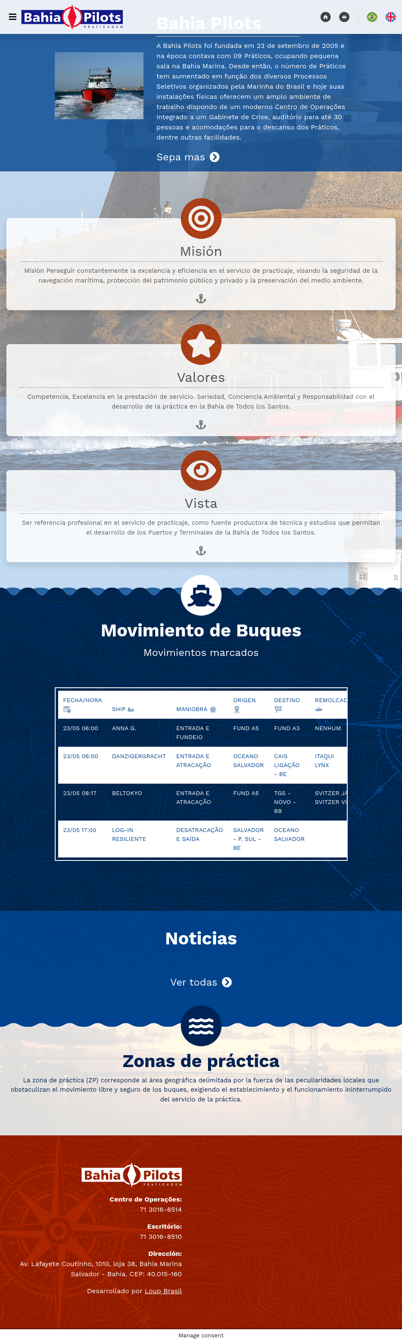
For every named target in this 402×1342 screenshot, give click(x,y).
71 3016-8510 (161, 1237)
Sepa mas (187, 157)
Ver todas (201, 982)
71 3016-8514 (161, 1209)
